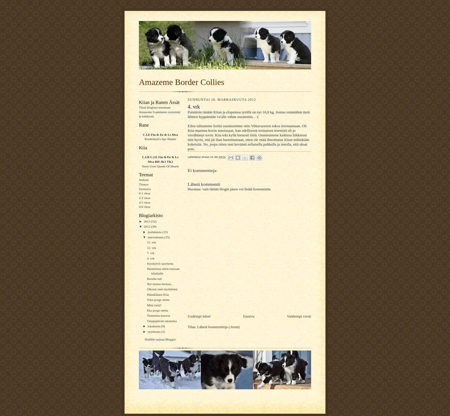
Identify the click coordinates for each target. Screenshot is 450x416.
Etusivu (249, 316)
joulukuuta (155, 232)
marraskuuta (156, 237)
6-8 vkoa (144, 206)
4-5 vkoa (144, 202)
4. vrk (150, 258)
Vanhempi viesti (299, 316)
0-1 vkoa (144, 193)
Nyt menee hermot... (160, 284)
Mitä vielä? (154, 305)
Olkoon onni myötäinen (162, 289)
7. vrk (150, 253)
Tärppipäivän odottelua (162, 321)
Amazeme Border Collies (181, 82)
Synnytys (145, 189)
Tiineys (143, 184)
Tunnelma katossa (158, 315)
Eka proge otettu (157, 310)
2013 (147, 221)
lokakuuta (154, 326)
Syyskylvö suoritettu (160, 263)
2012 (147, 226)
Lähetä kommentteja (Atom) (218, 327)
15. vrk (151, 242)
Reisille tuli (154, 278)
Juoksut (144, 179)
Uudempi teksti (199, 316)
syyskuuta (154, 331)
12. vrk (151, 247)
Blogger (170, 339)
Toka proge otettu (158, 299)
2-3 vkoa (144, 198)
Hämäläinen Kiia (158, 294)
